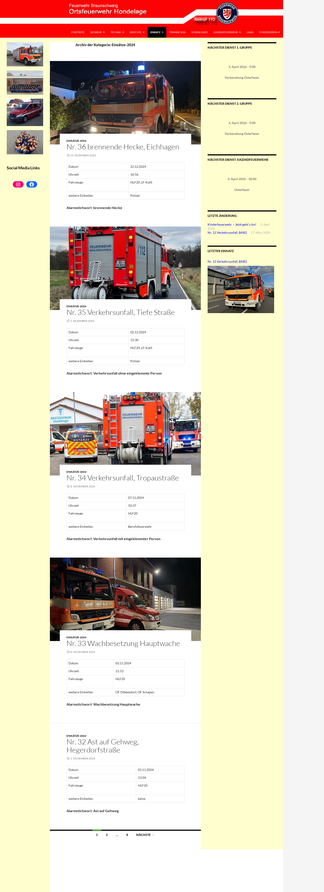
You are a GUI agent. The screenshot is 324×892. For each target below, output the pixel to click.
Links (250, 32)
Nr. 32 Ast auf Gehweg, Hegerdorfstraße (103, 745)
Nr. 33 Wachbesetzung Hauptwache (123, 643)
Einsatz (155, 32)
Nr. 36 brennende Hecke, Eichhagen (123, 146)
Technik (116, 32)
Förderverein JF (269, 32)
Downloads (199, 32)
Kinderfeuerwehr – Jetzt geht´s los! (232, 224)
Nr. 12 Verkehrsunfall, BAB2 (227, 232)
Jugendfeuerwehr (225, 32)
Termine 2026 (177, 32)
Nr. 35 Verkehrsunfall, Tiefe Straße (121, 312)
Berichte (135, 32)
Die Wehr (96, 32)
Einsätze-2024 (76, 140)
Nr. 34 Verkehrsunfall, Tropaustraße (123, 477)
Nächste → (145, 835)
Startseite (77, 32)
